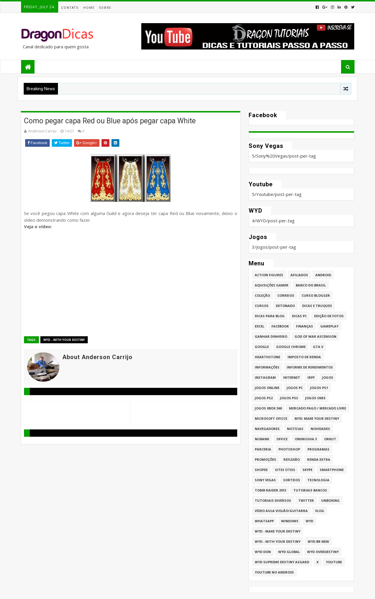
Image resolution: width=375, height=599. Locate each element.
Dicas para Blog (270, 316)
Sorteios (291, 480)
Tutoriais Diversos (273, 500)
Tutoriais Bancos (310, 490)
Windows (289, 521)
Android (323, 275)
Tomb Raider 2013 (270, 490)
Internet (291, 377)
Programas (318, 449)
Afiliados (299, 275)
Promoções (265, 459)
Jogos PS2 (264, 398)
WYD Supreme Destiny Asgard (282, 562)
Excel (259, 326)
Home (89, 7)
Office (282, 439)
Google (262, 346)
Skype (307, 469)
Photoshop (289, 449)
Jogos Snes (315, 398)
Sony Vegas (265, 480)
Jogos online (267, 387)
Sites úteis (285, 469)
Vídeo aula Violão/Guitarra (281, 510)
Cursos (262, 305)
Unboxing (330, 500)
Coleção (262, 295)
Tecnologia (318, 480)
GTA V (318, 346)
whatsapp (264, 521)
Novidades (320, 428)
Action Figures (269, 275)
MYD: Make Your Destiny (317, 418)
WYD (309, 521)
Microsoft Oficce (271, 418)
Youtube (334, 562)
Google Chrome (291, 346)
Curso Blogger (316, 295)
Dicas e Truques (317, 305)
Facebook (280, 326)
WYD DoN (263, 551)
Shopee (261, 469)
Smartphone (332, 469)
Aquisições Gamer (271, 285)
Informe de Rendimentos (310, 367)
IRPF (311, 377)
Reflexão (291, 459)
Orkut (330, 439)
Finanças (304, 326)
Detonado (285, 305)
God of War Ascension (315, 336)
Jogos (327, 377)
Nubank (262, 439)
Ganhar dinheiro (271, 336)
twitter (306, 500)
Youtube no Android (274, 572)
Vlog (319, 510)
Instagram (265, 377)
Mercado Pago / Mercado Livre (317, 408)
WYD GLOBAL (289, 551)
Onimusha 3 (306, 439)
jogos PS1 (319, 387)
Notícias (295, 428)
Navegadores (267, 428)
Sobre (105, 7)
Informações (267, 367)
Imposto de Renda (304, 357)
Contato (70, 7)
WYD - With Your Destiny (64, 340)
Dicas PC (299, 316)
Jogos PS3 (289, 398)
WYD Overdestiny (323, 551)
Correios (285, 295)
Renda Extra (318, 459)
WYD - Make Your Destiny (277, 531)
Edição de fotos (329, 316)
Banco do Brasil (311, 285)
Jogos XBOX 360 (268, 408)
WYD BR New (318, 541)
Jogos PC (295, 387)
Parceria (263, 449)
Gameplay (329, 326)
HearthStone (267, 357)
